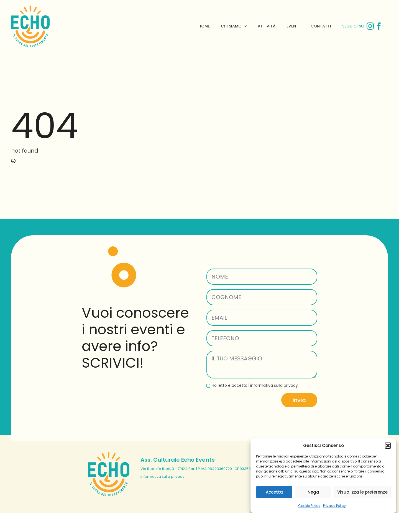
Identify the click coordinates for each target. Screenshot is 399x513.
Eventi (293, 26)
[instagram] (370, 26)
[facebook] (378, 26)
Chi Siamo (231, 26)
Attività (266, 26)
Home (204, 26)
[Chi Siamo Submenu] (247, 26)
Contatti (321, 26)
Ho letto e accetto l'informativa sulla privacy (255, 385)
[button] (388, 450)
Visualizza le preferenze (362, 497)
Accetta (274, 497)
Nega (313, 497)
